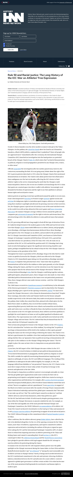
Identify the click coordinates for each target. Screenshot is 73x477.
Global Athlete (46, 419)
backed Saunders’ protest (55, 414)
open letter (51, 385)
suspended (17, 169)
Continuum (9, 44)
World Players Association (53, 438)
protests (46, 199)
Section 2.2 (47, 435)
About (45, 61)
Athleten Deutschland (31, 438)
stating (50, 291)
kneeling (28, 199)
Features (11, 61)
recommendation (45, 406)
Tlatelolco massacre (34, 288)
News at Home (12, 71)
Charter (60, 325)
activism (11, 201)
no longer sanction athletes (21, 411)
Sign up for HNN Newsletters (31, 473)
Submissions (61, 61)
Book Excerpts (28, 61)
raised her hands (33, 149)
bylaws (12, 262)
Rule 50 (31, 160)
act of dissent (34, 451)
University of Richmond (65, 2)
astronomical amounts (25, 214)
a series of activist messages (54, 380)
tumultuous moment (35, 285)
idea (29, 272)
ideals (22, 227)
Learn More (23, 50)
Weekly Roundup (10, 46)
